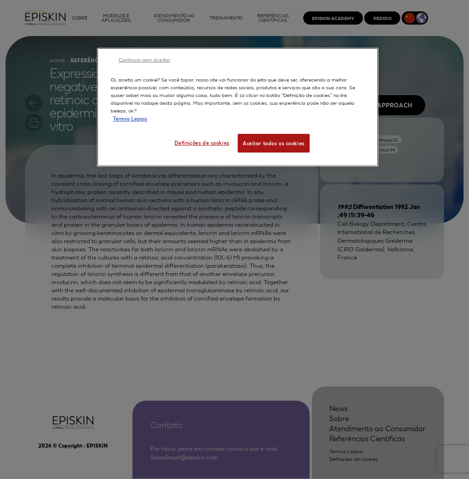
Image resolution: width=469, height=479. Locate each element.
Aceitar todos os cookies (274, 143)
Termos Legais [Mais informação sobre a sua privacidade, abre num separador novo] (130, 118)
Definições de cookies (201, 142)
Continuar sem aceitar (144, 59)
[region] (237, 107)
